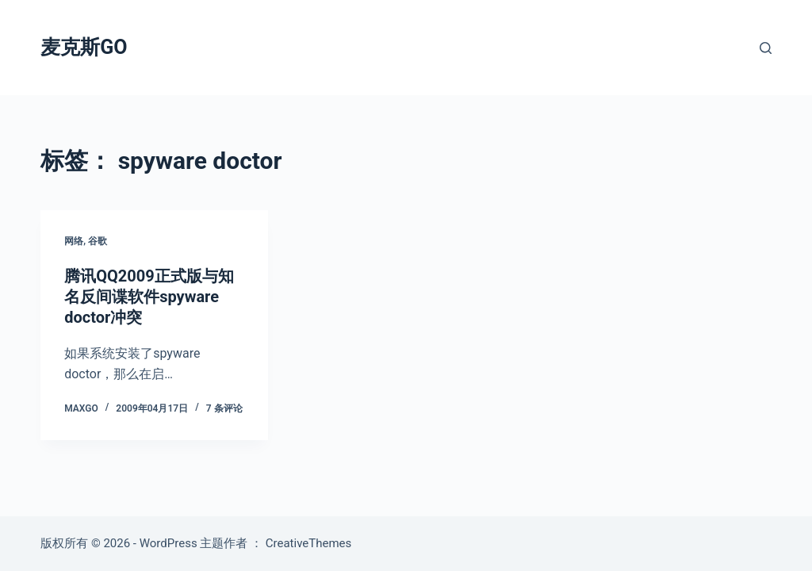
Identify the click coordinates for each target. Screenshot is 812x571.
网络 (73, 241)
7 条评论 (224, 408)
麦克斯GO (83, 47)
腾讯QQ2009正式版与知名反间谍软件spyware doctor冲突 (148, 296)
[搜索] (766, 48)
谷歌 (97, 241)
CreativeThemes (309, 543)
